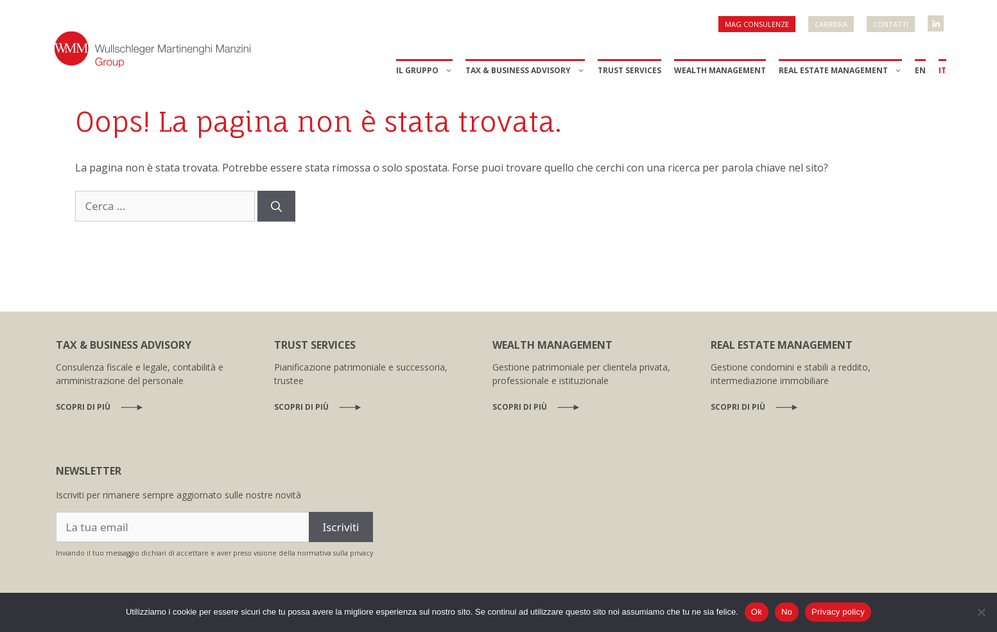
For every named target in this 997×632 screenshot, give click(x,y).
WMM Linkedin (936, 20)
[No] (981, 612)
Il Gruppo (424, 70)
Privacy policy (838, 612)
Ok (756, 612)
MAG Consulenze (757, 24)
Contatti (890, 24)
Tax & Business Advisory (525, 70)
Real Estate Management (840, 70)
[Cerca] (276, 206)
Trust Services (629, 70)
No (786, 612)
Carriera (831, 24)
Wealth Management (720, 70)
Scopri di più (83, 406)
